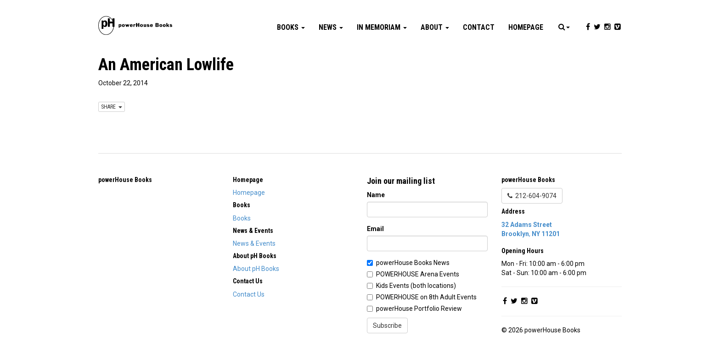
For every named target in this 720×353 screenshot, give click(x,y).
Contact (479, 27)
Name (376, 195)
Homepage (525, 27)
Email (375, 228)
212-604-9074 (532, 195)
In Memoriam (382, 27)
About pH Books (256, 268)
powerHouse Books (125, 179)
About (435, 27)
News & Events (254, 243)
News (331, 27)
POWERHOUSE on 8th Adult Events (426, 297)
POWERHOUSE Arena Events (417, 274)
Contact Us (248, 294)
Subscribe (387, 325)
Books (291, 27)
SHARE (111, 107)
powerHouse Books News (413, 262)
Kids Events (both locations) (416, 285)
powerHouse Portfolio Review (419, 308)
